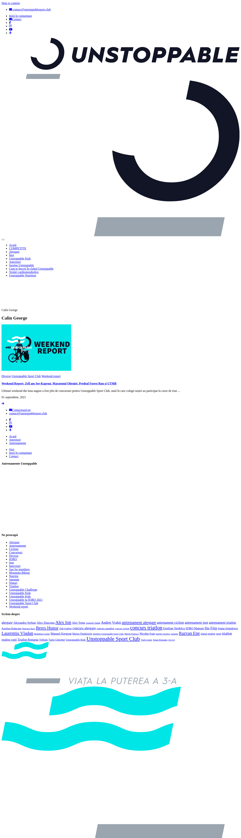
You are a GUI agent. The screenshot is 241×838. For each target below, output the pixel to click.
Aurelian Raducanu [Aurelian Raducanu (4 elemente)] (11, 600)
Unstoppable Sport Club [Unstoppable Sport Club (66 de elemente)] (113, 611)
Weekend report (50, 348)
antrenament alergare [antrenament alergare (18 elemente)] (139, 594)
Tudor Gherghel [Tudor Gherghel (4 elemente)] (57, 611)
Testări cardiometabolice (24, 272)
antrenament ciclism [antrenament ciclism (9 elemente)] (170, 594)
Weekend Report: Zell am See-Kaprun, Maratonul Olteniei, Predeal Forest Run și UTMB (59, 355)
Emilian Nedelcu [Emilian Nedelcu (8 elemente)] (174, 600)
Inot (11, 534)
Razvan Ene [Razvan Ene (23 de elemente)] (189, 605)
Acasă (12, 245)
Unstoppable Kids (20, 258)
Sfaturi (13, 554)
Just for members (19, 541)
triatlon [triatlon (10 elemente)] (227, 605)
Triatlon (14, 558)
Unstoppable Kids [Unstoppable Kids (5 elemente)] (76, 611)
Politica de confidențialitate (25, 833)
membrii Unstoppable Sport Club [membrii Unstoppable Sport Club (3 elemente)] (108, 605)
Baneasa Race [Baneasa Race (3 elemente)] (28, 600)
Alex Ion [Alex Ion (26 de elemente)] (63, 594)
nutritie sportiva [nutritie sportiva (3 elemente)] (163, 605)
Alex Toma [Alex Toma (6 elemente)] (78, 594)
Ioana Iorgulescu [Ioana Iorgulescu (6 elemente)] (228, 600)
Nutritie (13, 548)
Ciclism (13, 521)
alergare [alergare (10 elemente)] (7, 594)
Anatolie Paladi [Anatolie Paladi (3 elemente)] (93, 594)
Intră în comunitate (20, 424)
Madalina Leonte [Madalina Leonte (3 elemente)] (42, 605)
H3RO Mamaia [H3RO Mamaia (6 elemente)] (195, 600)
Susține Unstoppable (21, 265)
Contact (13, 428)
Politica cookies (18, 820)
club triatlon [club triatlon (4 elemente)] (65, 600)
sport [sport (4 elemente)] (218, 605)
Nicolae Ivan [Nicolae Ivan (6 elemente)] (147, 605)
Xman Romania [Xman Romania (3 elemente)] (160, 611)
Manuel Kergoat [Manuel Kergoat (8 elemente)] (61, 605)
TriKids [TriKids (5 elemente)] (43, 611)
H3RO (13, 531)
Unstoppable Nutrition (22, 275)
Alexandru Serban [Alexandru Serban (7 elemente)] (24, 594)
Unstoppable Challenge (23, 561)
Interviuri (14, 538)
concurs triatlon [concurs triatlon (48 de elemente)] (146, 599)
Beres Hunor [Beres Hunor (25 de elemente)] (47, 599)
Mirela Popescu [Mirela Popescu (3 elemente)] (131, 605)
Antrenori (15, 261)
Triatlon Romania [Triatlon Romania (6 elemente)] (28, 611)
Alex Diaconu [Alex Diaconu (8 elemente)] (46, 594)
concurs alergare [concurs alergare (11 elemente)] (84, 600)
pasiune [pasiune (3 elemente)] (174, 605)
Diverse (6, 348)
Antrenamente (17, 415)
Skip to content (11, 3)
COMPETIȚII (17, 248)
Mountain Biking (19, 544)
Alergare (14, 251)
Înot (11, 255)
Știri (11, 421)
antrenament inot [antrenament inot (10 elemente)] (196, 594)
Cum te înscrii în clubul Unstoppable (31, 268)
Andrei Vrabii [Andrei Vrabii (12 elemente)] (111, 594)
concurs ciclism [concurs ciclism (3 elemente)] (122, 600)
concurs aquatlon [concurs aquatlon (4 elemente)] (105, 600)
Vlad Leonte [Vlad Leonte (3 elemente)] (146, 611)
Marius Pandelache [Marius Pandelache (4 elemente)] (82, 605)
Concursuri (15, 524)
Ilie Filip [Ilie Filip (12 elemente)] (211, 600)
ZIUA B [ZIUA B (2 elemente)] (171, 612)
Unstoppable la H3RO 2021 (26, 571)
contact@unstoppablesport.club (30, 9)
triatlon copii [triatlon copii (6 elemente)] (9, 611)
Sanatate (14, 551)
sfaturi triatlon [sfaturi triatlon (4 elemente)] (208, 605)
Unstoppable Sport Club (26, 348)
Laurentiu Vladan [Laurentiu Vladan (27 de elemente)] (17, 605)
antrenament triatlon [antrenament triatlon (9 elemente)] (222, 594)
